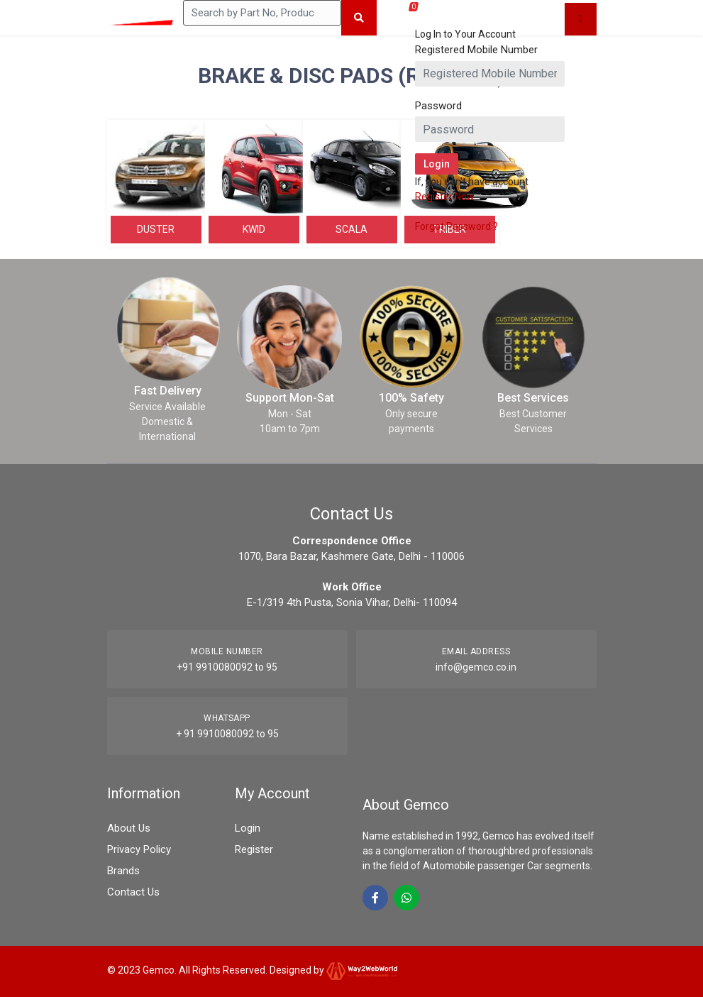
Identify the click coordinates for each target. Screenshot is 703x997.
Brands (123, 870)
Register (254, 849)
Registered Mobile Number (476, 49)
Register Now (445, 196)
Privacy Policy (139, 849)
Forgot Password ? (456, 226)
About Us (128, 828)
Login (247, 828)
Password (438, 105)
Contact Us (133, 892)
